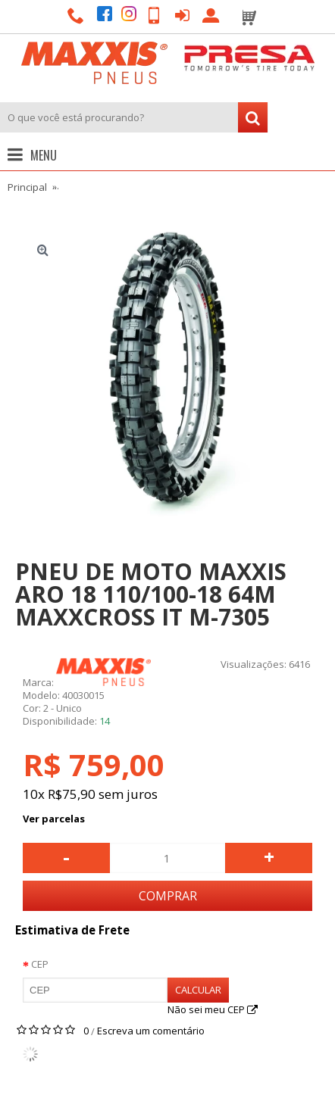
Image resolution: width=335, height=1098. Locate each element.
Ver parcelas (54, 818)
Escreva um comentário (151, 1030)
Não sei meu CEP (213, 1009)
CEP (40, 964)
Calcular (198, 990)
